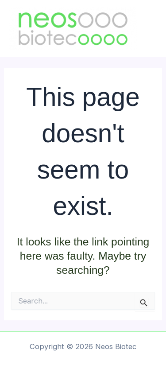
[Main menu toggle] (156, 29)
